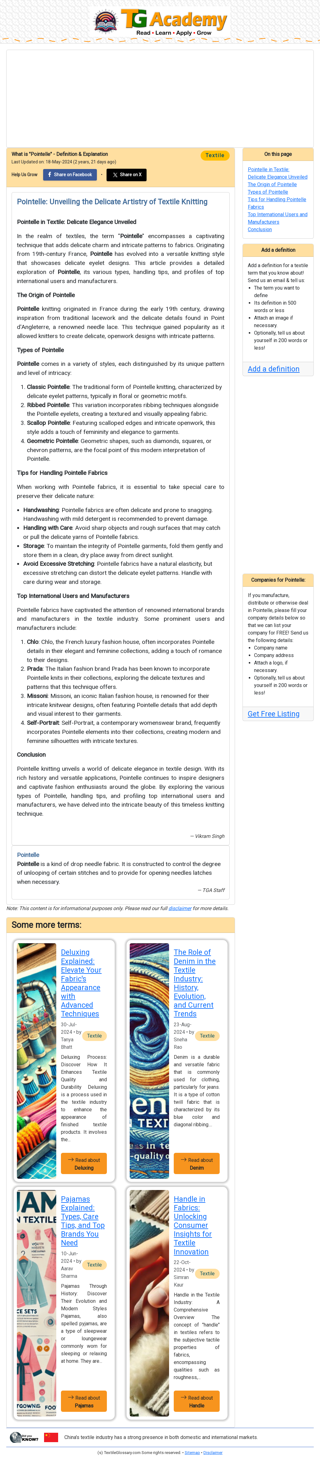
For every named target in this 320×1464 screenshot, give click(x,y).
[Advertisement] (160, 98)
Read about (84, 1163)
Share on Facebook (70, 174)
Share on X (127, 175)
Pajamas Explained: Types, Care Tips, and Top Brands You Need (83, 1221)
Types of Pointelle (40, 350)
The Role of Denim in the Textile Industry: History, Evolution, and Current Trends (195, 983)
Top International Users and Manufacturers (73, 596)
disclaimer (179, 908)
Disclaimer (212, 1452)
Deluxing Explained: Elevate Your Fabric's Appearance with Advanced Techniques (81, 983)
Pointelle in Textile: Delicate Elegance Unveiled (76, 222)
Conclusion (31, 754)
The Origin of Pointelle (46, 295)
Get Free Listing (274, 714)
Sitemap (192, 1452)
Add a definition (274, 369)
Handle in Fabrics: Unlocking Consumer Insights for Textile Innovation (193, 1225)
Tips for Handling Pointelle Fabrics (62, 472)
